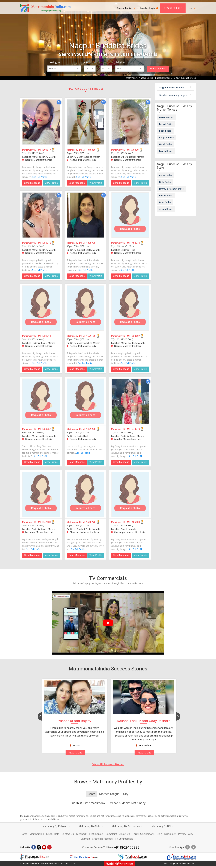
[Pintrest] (49, 847)
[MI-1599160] (85, 308)
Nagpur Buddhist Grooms (171, 87)
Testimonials (96, 834)
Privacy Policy (185, 834)
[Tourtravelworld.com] (132, 857)
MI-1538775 (89, 522)
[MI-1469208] (85, 401)
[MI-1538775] (85, 494)
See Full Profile (39, 176)
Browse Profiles (126, 8)
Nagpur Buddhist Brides (85, 88)
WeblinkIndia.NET (187, 863)
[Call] (59, 102)
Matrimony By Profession (127, 826)
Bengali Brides (166, 124)
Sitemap (85, 838)
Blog (159, 834)
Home (24, 834)
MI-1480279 (133, 243)
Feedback (81, 834)
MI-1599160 (89, 336)
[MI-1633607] (130, 308)
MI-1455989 (133, 522)
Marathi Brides (166, 117)
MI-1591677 (44, 150)
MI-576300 (133, 150)
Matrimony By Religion (56, 826)
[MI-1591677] (41, 122)
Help (192, 8)
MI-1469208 (89, 429)
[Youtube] (44, 847)
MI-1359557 (44, 429)
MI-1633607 (133, 336)
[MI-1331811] (41, 308)
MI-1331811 (44, 336)
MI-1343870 (133, 429)
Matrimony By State (91, 826)
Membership (37, 834)
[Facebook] (33, 847)
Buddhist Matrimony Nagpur (173, 95)
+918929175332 (127, 847)
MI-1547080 (44, 522)
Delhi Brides (165, 182)
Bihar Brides (165, 202)
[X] (39, 847)
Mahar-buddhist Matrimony (128, 802)
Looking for (54, 62)
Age (86, 62)
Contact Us (68, 834)
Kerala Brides (165, 175)
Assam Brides (165, 209)
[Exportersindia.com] (181, 857)
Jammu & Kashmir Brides (171, 188)
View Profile (51, 182)
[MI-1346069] (85, 122)
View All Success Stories (108, 764)
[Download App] (187, 847)
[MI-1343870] (130, 401)
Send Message (32, 182)
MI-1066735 (89, 243)
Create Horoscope (102, 838)
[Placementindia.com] (34, 857)
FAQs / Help (52, 834)
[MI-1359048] (41, 215)
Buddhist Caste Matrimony (87, 802)
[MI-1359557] (41, 401)
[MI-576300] (130, 122)
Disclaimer (170, 834)
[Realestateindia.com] (83, 857)
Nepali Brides (165, 144)
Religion (120, 62)
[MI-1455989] (130, 494)
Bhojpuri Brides (166, 137)
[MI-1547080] (41, 494)
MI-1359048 (44, 243)
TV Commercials (124, 838)
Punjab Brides (166, 195)
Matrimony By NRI (163, 826)
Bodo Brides (165, 130)
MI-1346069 (89, 150)
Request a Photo (130, 228)
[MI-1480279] (130, 215)
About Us (124, 834)
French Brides (165, 151)
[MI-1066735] (85, 215)
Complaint (111, 834)
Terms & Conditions (143, 834)
